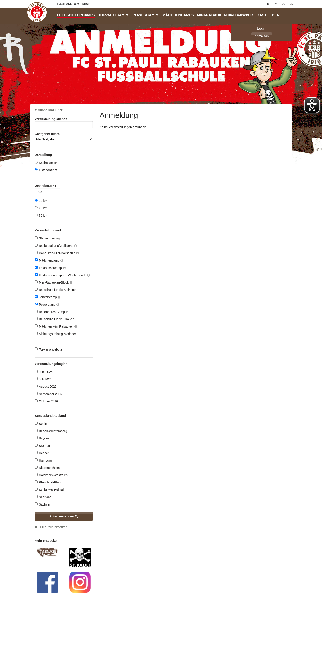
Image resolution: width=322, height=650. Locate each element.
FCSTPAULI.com (68, 4)
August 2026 (46, 386)
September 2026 (48, 394)
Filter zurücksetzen (53, 527)
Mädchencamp (49, 260)
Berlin (41, 424)
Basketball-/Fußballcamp (56, 246)
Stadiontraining (47, 238)
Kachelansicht (46, 163)
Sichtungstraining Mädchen (56, 334)
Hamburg (43, 460)
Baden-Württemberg (51, 431)
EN (292, 4)
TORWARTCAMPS (113, 15)
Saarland (43, 497)
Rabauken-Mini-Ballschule (57, 253)
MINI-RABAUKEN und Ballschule (225, 15)
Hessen (42, 453)
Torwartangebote (48, 349)
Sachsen (43, 504)
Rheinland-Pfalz (48, 482)
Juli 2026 (43, 379)
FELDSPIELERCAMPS (76, 15)
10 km (41, 201)
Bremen (42, 445)
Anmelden (262, 36)
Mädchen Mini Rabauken (56, 326)
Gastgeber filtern (64, 136)
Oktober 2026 (46, 401)
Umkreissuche (47, 186)
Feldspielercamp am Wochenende (62, 275)
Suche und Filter (50, 110)
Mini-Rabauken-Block (53, 282)
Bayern (42, 438)
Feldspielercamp (50, 268)
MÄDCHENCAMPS (178, 15)
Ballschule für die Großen (54, 319)
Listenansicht (46, 170)
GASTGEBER (268, 15)
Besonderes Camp (51, 312)
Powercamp (47, 304)
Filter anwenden (64, 516)
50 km (41, 215)
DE (284, 4)
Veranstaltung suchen (64, 119)
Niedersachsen (47, 468)
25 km (41, 208)
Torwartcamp (47, 297)
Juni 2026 (44, 372)
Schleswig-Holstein (50, 489)
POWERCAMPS (146, 15)
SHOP (86, 4)
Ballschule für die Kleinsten (55, 290)
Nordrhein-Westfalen (51, 475)
